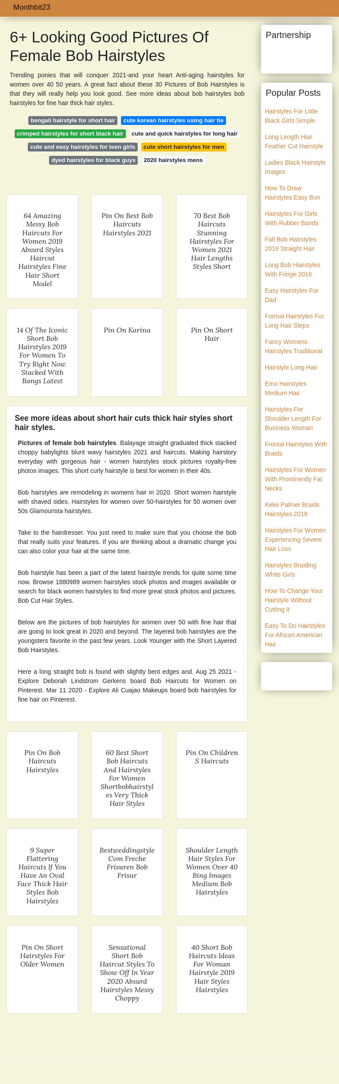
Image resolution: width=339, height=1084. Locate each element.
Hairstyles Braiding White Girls (290, 570)
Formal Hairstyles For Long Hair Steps (294, 321)
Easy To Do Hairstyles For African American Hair (295, 635)
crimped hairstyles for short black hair (70, 133)
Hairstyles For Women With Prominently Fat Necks (295, 479)
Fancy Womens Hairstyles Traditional (293, 346)
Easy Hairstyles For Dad (291, 295)
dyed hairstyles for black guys (94, 160)
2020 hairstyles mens (173, 160)
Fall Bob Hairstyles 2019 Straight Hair (290, 244)
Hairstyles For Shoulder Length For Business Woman (293, 418)
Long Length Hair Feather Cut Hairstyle (294, 141)
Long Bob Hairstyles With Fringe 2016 (292, 269)
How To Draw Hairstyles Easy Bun (292, 193)
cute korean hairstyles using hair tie (174, 120)
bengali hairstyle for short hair (73, 120)
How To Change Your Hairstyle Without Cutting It (294, 600)
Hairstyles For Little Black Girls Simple (291, 116)
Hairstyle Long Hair (291, 367)
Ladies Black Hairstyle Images (295, 167)
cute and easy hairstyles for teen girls (83, 147)
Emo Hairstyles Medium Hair (285, 388)
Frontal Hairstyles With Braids (296, 449)
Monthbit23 (31, 7)
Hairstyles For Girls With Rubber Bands (291, 218)
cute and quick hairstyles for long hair (184, 133)
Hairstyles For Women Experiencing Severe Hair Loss (295, 539)
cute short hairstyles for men (183, 147)
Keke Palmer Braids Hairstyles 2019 (292, 509)
